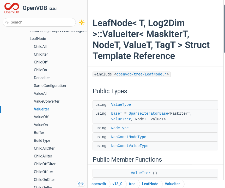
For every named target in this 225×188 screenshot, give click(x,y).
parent (173, 147)
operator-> (176, 119)
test (171, 168)
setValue (175, 91)
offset (173, 154)
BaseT (116, 164)
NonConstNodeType (184, 35)
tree (132, 184)
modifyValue (178, 105)
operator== (177, 126)
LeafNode (150, 184)
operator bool (178, 175)
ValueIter (121, 176)
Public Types (174, 7)
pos (171, 161)
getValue (175, 77)
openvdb (99, 184)
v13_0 (117, 184)
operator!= (176, 133)
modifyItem (177, 98)
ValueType (121, 156)
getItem (174, 70)
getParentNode (180, 140)
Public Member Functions (184, 49)
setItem (174, 84)
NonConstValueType (184, 42)
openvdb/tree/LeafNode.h (120, 125)
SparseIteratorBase (130, 170)
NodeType (176, 28)
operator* (175, 112)
